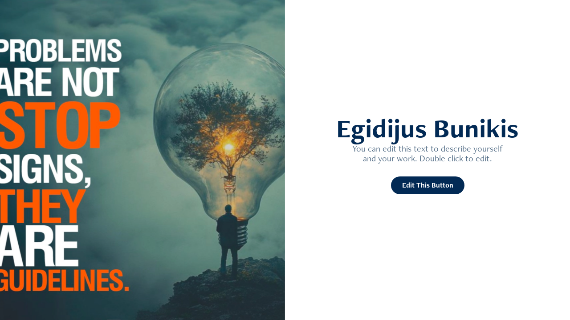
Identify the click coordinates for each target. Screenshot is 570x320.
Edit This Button (427, 185)
